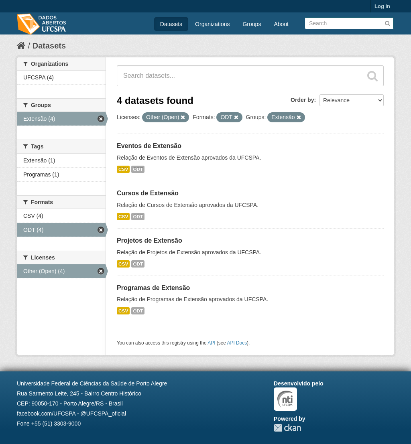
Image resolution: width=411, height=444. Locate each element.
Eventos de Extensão (149, 145)
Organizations (212, 24)
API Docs (237, 343)
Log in (382, 6)
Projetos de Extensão (149, 240)
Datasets (171, 24)
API (211, 343)
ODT (138, 169)
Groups (251, 24)
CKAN (287, 428)
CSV (123, 169)
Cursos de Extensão (148, 193)
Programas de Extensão (153, 287)
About (281, 24)
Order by (302, 100)
